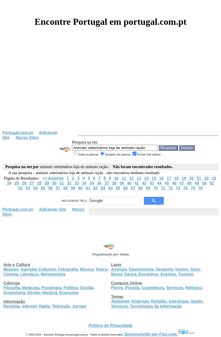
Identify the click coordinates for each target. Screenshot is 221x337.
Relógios (193, 287)
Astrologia (178, 301)
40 (129, 183)
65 (118, 188)
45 (167, 183)
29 (47, 183)
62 (95, 188)
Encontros (148, 274)
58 (65, 188)
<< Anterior (53, 178)
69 (148, 188)
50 (204, 183)
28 (39, 183)
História (49, 292)
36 (99, 183)
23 (214, 178)
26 (24, 183)
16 (161, 178)
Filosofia (11, 287)
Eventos (168, 274)
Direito (33, 292)
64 (110, 188)
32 (69, 183)
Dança (130, 274)
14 (146, 178)
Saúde (196, 301)
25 (16, 183)
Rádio (44, 306)
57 (58, 188)
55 (43, 188)
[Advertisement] (110, 87)
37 (106, 183)
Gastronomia (141, 269)
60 (80, 188)
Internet (29, 306)
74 (185, 188)
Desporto (164, 269)
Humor (181, 269)
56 (50, 188)
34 (84, 183)
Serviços (174, 287)
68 (140, 188)
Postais (132, 287)
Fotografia (68, 269)
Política (71, 287)
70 (155, 188)
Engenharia (14, 292)
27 (31, 183)
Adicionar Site (52, 209)
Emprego (140, 301)
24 (9, 183)
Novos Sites (27, 137)
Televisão (61, 306)
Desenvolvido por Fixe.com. (159, 334)
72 (170, 188)
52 (20, 188)
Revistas (11, 306)
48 (189, 183)
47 (182, 183)
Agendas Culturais (38, 269)
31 (62, 183)
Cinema (10, 274)
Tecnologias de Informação (156, 306)
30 (54, 183)
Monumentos (53, 274)
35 (91, 183)
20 (191, 178)
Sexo (195, 269)
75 (193, 188)
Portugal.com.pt (17, 132)
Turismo (186, 274)
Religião (158, 301)
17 (169, 178)
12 (131, 178)
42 (144, 183)
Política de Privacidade (111, 325)
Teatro (102, 269)
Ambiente (120, 301)
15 (154, 178)
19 (184, 178)
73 (178, 188)
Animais (119, 269)
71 (163, 188)
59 (73, 188)
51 (211, 183)
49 (197, 183)
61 (88, 188)
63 (103, 188)
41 (136, 183)
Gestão (86, 287)
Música (86, 269)
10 (116, 178)
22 (206, 178)
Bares (116, 274)
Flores (117, 287)
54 (35, 188)
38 (114, 183)
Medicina (30, 287)
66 (125, 188)
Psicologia (51, 287)
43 (152, 183)
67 (133, 188)
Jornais (79, 306)
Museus (10, 269)
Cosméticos (153, 287)
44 (159, 183)
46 (174, 183)
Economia (69, 292)
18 (176, 178)
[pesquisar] (99, 201)
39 (121, 183)
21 (199, 178)
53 (28, 188)
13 (139, 178)
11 (124, 178)
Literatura (29, 274)
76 (200, 188)
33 (77, 183)
